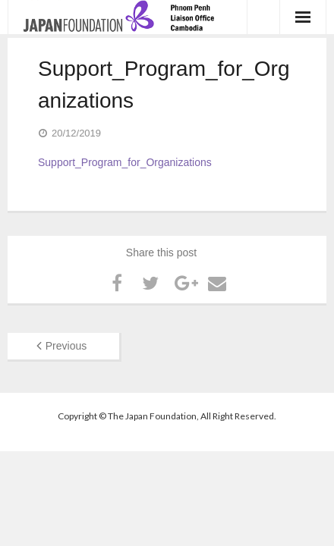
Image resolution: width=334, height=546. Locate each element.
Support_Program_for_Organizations (125, 162)
